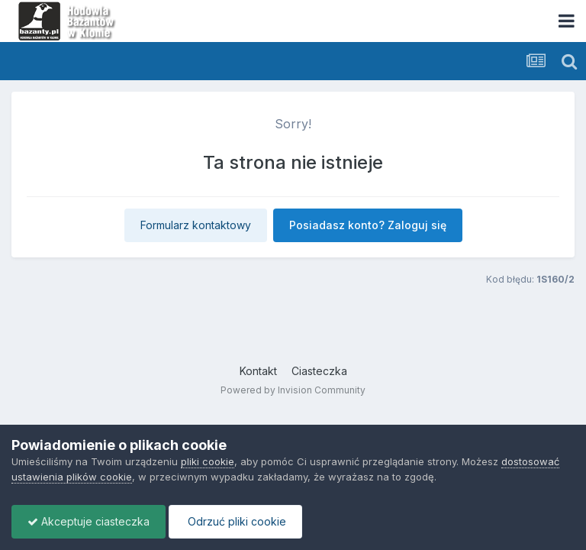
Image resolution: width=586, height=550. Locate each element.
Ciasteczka (319, 370)
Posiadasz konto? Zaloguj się (367, 224)
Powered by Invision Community (293, 390)
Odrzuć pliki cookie (235, 521)
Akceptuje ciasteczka (88, 521)
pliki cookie (207, 461)
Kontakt (258, 370)
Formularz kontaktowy (195, 224)
